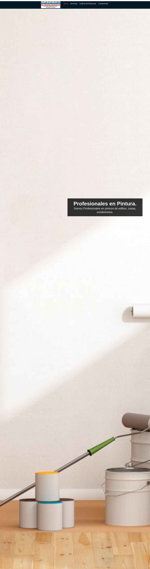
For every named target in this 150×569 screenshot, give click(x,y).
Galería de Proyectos (88, 4)
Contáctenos (103, 4)
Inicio (66, 4)
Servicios (73, 4)
